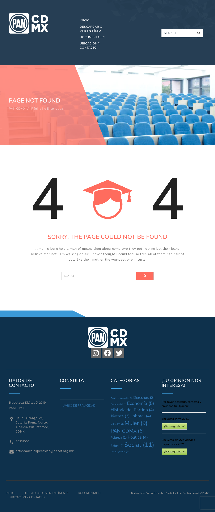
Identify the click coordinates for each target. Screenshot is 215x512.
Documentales (92, 37)
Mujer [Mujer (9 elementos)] (136, 423)
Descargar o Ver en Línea (91, 29)
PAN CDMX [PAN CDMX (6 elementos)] (127, 431)
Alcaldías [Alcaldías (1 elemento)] (126, 398)
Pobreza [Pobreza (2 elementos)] (119, 437)
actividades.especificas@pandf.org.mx (35, 451)
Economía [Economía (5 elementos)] (140, 403)
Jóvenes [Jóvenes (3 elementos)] (120, 415)
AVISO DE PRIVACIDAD (79, 406)
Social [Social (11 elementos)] (139, 445)
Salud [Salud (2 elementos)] (117, 446)
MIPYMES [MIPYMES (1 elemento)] (117, 424)
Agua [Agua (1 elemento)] (115, 398)
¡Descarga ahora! (174, 426)
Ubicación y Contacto (90, 46)
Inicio (85, 20)
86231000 (23, 441)
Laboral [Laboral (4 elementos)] (140, 416)
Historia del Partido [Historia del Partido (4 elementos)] (132, 410)
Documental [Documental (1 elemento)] (118, 404)
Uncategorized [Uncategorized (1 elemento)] (119, 451)
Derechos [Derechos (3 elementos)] (144, 397)
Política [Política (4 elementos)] (138, 437)
